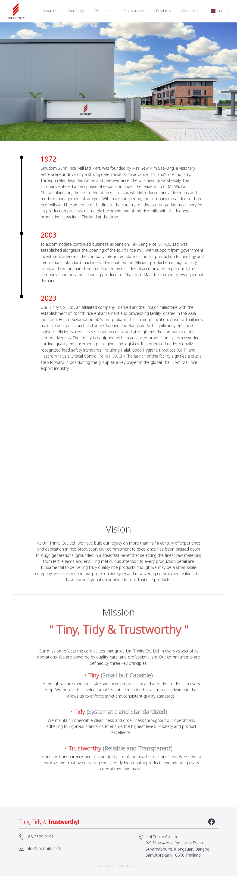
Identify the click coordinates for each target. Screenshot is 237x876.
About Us (50, 11)
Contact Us (191, 11)
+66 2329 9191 (40, 837)
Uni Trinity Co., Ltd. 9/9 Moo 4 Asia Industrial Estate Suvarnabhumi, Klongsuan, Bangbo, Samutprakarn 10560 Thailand (178, 846)
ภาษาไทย (220, 11)
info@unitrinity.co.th (43, 848)
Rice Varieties (134, 11)
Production (103, 11)
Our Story (76, 11)
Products (163, 11)
